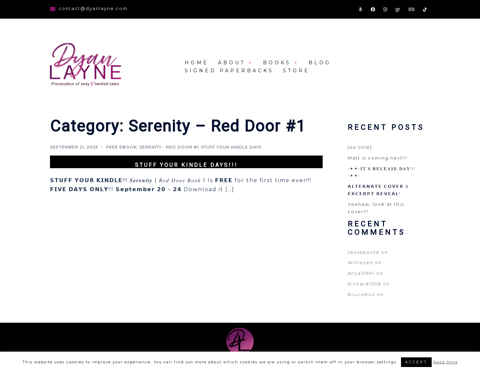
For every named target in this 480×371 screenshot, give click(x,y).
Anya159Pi (361, 273)
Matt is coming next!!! (378, 158)
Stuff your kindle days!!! (186, 165)
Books (277, 63)
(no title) (360, 147)
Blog (320, 63)
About (231, 63)
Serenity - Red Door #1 (168, 147)
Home (197, 63)
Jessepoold (363, 252)
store (296, 71)
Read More (445, 362)
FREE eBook (121, 147)
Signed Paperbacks (229, 71)
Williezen (360, 262)
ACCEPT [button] (416, 362)
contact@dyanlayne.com (93, 8)
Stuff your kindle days (231, 147)
